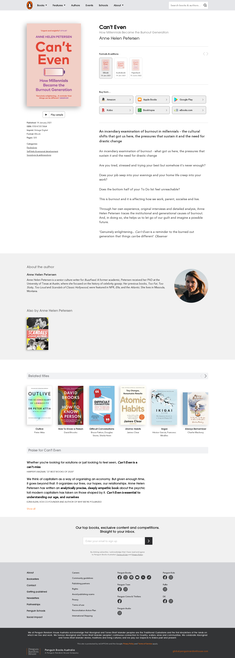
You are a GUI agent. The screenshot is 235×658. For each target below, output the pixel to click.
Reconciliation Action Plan (84, 610)
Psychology (32, 147)
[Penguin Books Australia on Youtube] (137, 577)
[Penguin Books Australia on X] (131, 577)
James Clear (133, 432)
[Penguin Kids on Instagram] (171, 577)
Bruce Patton (97, 432)
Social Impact (34, 617)
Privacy (75, 599)
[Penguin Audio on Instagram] (120, 613)
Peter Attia (39, 432)
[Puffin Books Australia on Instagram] (165, 589)
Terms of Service (145, 643)
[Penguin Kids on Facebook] (165, 577)
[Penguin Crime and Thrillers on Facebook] (120, 601)
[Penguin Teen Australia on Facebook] (120, 589)
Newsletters (33, 598)
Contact (31, 585)
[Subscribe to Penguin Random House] (148, 541)
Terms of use (78, 604)
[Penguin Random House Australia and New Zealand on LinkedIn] (143, 577)
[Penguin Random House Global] (36, 651)
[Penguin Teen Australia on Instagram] (125, 589)
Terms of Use (122, 554)
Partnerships (33, 604)
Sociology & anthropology (39, 155)
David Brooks (70, 432)
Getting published (37, 591)
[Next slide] (206, 376)
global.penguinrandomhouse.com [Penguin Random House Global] (190, 651)
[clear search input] (205, 5)
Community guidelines (82, 578)
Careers (75, 572)
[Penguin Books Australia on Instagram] (125, 577)
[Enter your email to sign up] (114, 541)
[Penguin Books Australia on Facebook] (120, 577)
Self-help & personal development (42, 151)
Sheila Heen (105, 435)
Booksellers (33, 579)
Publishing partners (81, 583)
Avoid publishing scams (83, 594)
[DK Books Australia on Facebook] (165, 601)
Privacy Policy (137, 554)
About (30, 572)
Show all (31, 508)
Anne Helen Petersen (119, 38)
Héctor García (159, 432)
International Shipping (82, 615)
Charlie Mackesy (196, 432)
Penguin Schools (36, 610)
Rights (75, 588)
